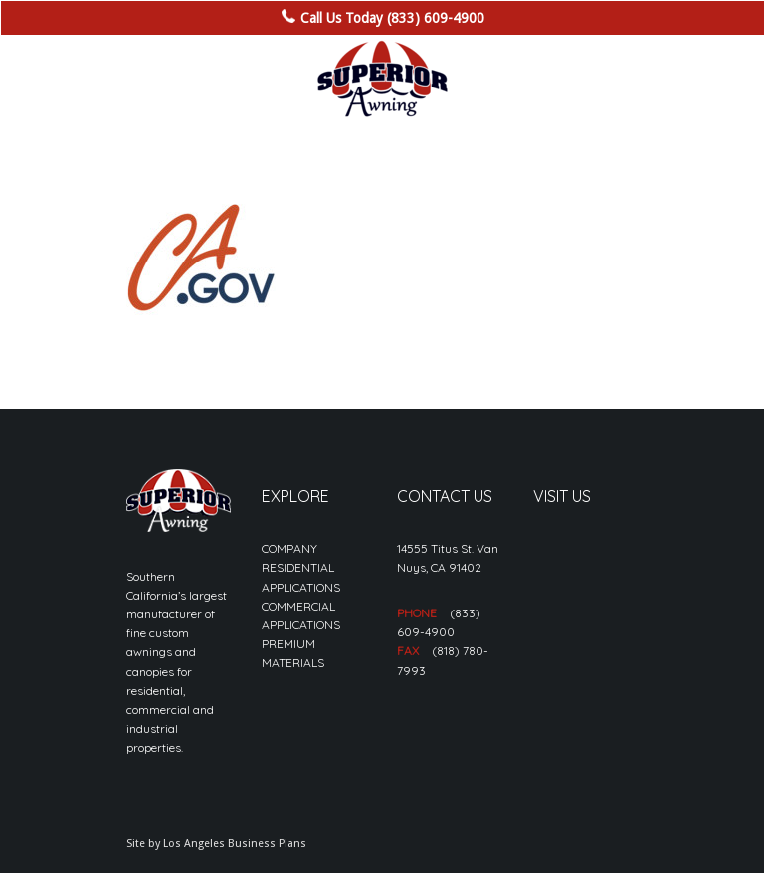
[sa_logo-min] (382, 79)
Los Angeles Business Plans (234, 843)
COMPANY (289, 548)
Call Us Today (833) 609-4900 (392, 18)
